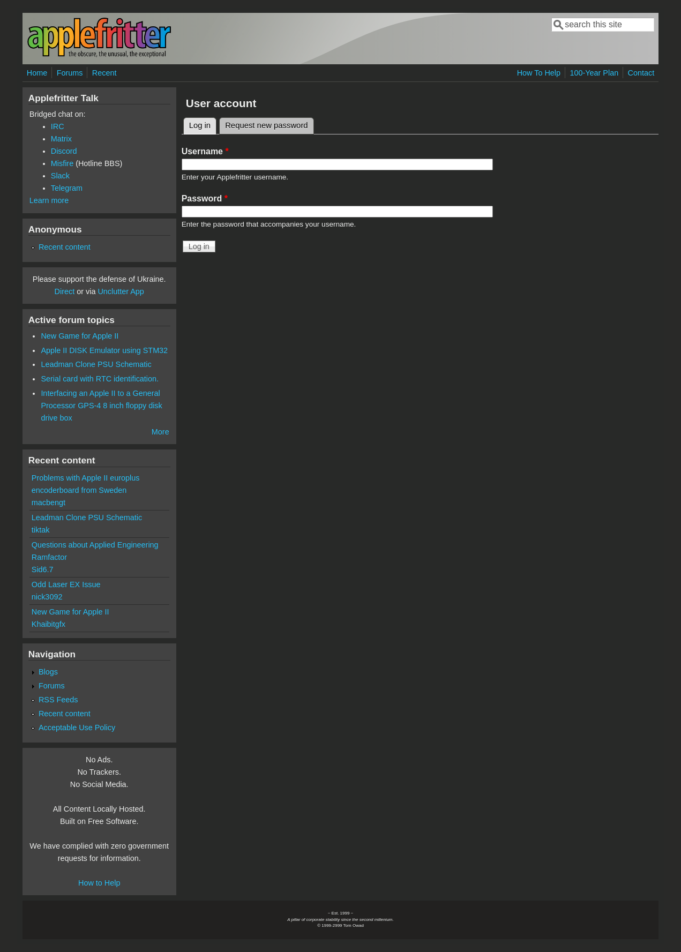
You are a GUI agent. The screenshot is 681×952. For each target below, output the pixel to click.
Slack (60, 175)
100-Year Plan (594, 73)
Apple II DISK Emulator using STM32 (104, 350)
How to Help (99, 883)
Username (205, 151)
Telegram (67, 188)
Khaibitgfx (48, 624)
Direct (65, 291)
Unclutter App (121, 291)
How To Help (538, 73)
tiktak (41, 530)
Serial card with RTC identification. (100, 378)
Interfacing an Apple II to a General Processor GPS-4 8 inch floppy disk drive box (101, 405)
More (160, 432)
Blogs (48, 672)
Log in (203, 124)
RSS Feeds (58, 699)
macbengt (48, 502)
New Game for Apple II (79, 336)
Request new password (266, 125)
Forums (70, 73)
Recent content (65, 247)
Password (205, 198)
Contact (641, 73)
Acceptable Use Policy (77, 727)
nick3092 (47, 597)
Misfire (62, 163)
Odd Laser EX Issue (66, 584)
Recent (104, 73)
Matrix (61, 138)
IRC (57, 126)
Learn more (49, 200)
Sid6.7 (43, 569)
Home (37, 73)
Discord (64, 151)
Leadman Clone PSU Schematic (96, 364)
